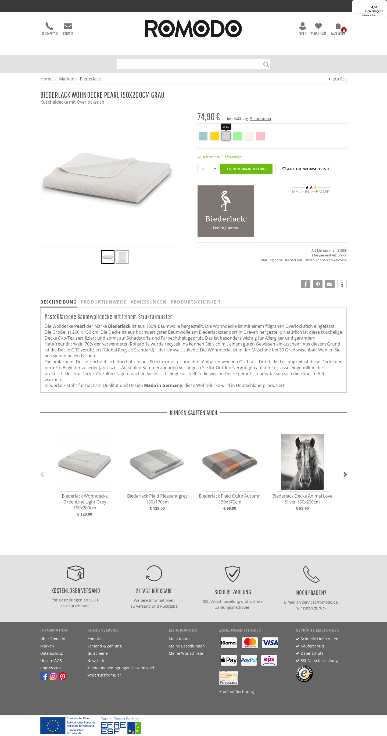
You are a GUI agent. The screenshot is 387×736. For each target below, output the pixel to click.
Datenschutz (51, 653)
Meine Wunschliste (186, 653)
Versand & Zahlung (104, 646)
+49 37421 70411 (49, 29)
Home (46, 79)
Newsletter (97, 660)
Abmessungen (149, 302)
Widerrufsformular (104, 675)
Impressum (50, 667)
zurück (340, 79)
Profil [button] (303, 29)
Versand (143, 606)
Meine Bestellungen (187, 646)
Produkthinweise (104, 302)
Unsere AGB (51, 660)
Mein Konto (179, 638)
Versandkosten (260, 118)
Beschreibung (58, 302)
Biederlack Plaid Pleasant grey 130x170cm (157, 499)
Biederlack (90, 79)
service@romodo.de (320, 602)
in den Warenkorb (246, 168)
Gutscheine (97, 653)
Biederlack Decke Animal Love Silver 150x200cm (302, 499)
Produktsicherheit (196, 302)
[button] (338, 30)
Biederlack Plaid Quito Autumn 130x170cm (230, 499)
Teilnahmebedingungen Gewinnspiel (120, 667)
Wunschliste (318, 29)
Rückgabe (169, 606)
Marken (66, 79)
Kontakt (68, 29)
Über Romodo (52, 638)
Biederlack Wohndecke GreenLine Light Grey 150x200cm (85, 502)
